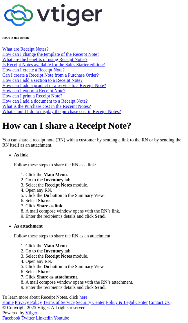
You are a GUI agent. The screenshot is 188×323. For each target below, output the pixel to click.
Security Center (90, 302)
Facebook (11, 317)
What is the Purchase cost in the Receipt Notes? (46, 106)
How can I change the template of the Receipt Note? (50, 54)
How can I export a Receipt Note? (33, 90)
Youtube (61, 317)
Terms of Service (59, 302)
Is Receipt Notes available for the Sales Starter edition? (53, 64)
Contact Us (159, 302)
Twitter (28, 317)
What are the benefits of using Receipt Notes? (44, 59)
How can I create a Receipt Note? (33, 69)
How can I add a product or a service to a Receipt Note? (54, 85)
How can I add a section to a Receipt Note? (42, 80)
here (83, 297)
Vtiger (31, 312)
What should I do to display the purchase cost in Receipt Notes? (61, 111)
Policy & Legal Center (127, 302)
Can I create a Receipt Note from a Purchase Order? (50, 75)
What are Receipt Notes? (25, 49)
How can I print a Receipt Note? (32, 95)
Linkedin (44, 317)
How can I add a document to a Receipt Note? (45, 101)
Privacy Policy (28, 302)
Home (8, 302)
